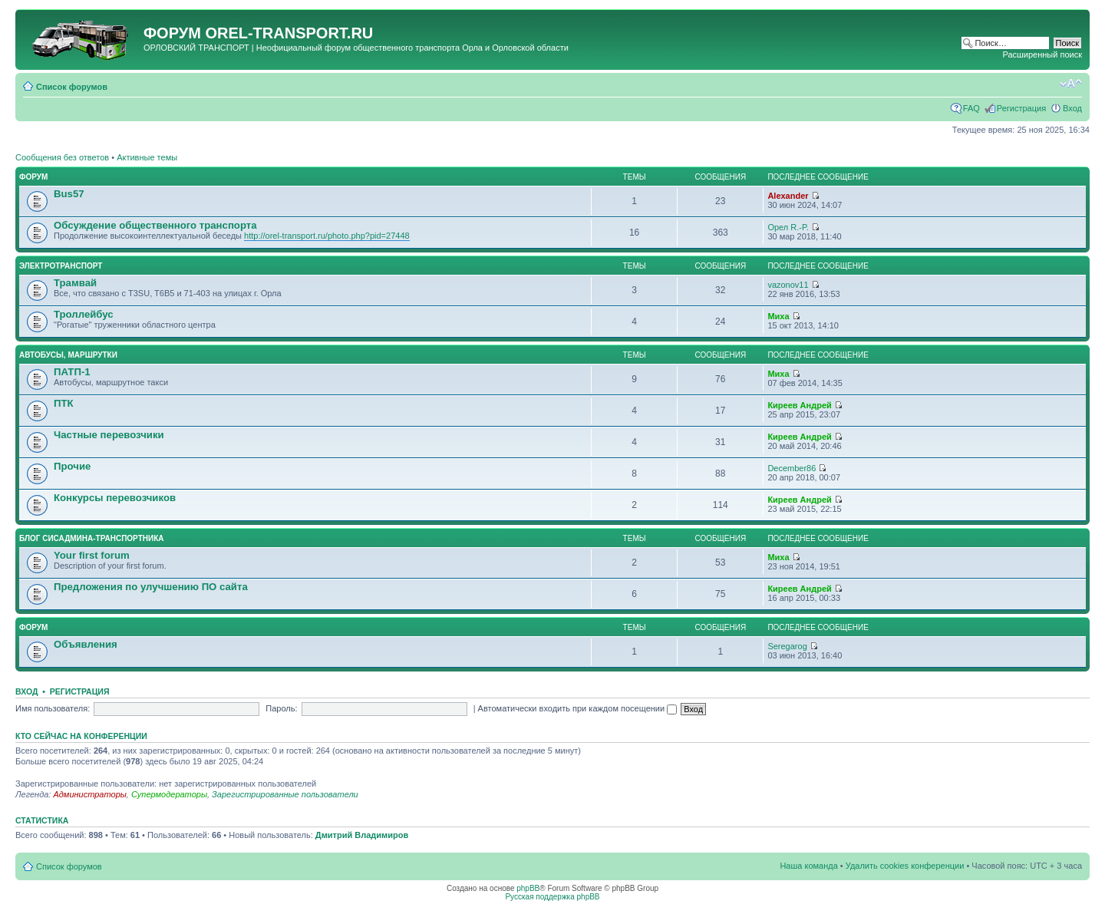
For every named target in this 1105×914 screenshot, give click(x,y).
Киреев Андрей (799, 405)
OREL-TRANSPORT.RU (289, 33)
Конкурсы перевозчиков (115, 497)
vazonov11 (787, 284)
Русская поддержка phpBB (552, 897)
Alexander (787, 195)
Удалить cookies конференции (905, 865)
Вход (1072, 108)
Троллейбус (84, 314)
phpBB (527, 888)
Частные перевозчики (109, 435)
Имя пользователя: (52, 708)
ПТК (64, 403)
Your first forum (92, 555)
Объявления (85, 644)
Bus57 (69, 194)
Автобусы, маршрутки (68, 355)
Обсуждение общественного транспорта (155, 225)
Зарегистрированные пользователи (285, 794)
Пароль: (281, 708)
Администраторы (89, 794)
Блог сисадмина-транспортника (91, 538)
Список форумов (71, 86)
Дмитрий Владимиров (361, 835)
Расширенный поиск (1042, 54)
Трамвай (75, 283)
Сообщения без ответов (62, 157)
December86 (791, 468)
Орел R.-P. (788, 227)
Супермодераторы (169, 794)
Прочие (72, 466)
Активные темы (147, 157)
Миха (778, 316)
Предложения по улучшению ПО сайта (151, 586)
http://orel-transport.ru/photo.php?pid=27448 (327, 235)
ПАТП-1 (72, 372)
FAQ (971, 108)
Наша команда (808, 865)
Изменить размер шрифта (1071, 84)
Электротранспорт (60, 266)
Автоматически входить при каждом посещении (578, 708)
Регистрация (1021, 108)
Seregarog (786, 646)
